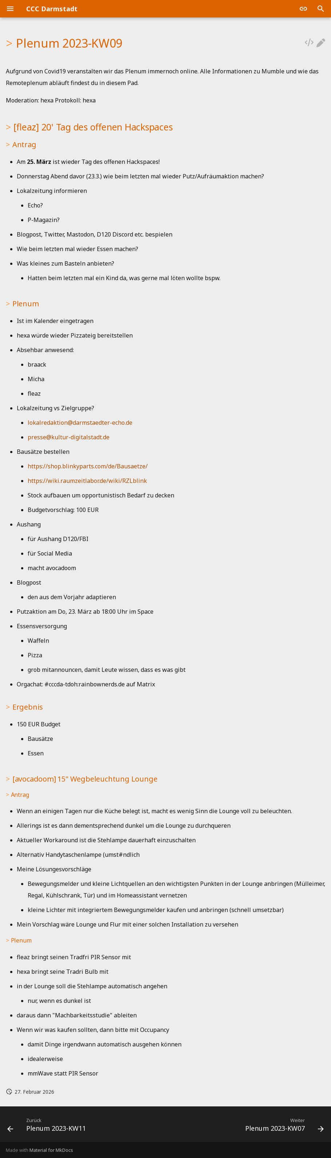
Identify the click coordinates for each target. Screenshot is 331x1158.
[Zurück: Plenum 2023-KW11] (48, 1126)
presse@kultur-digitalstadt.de (68, 437)
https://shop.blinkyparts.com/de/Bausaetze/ (88, 466)
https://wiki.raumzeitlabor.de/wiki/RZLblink (87, 481)
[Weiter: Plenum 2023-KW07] (283, 1126)
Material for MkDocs (51, 1150)
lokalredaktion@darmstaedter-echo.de (80, 423)
